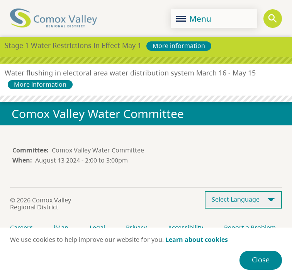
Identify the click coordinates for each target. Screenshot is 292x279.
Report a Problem (250, 227)
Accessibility (185, 227)
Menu (193, 18)
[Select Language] (243, 200)
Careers (21, 227)
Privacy (136, 227)
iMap (61, 227)
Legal (97, 227)
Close (261, 259)
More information (179, 45)
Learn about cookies (196, 239)
